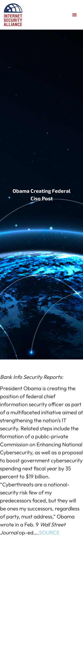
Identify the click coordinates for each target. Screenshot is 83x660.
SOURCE (49, 532)
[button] (74, 14)
